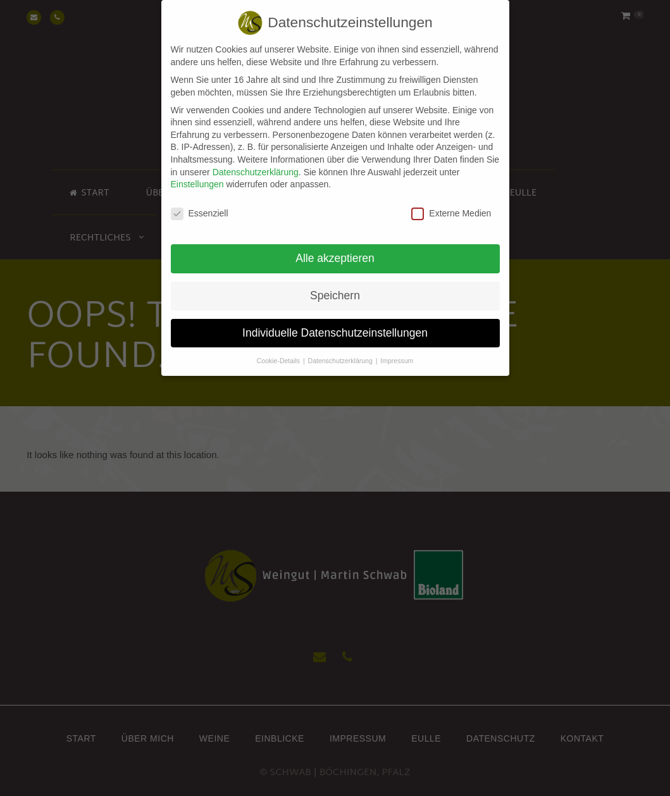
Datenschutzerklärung (256, 164)
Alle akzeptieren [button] (335, 250)
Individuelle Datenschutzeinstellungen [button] (335, 325)
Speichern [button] (335, 288)
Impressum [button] (396, 353)
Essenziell (199, 206)
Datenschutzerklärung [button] (341, 353)
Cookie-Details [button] (279, 353)
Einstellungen (197, 176)
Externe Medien (451, 206)
